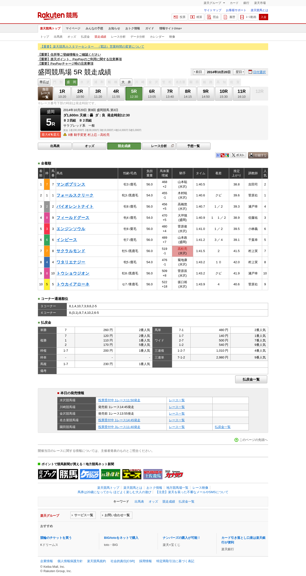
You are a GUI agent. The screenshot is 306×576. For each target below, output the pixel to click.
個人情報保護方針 (70, 561)
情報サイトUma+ (170, 28)
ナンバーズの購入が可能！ (182, 538)
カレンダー (157, 36)
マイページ (73, 28)
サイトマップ (212, 10)
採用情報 (145, 561)
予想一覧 (193, 146)
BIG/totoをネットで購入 (121, 538)
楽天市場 (260, 3)
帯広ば (44, 82)
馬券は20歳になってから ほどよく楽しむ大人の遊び (114, 492)
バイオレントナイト (75, 206)
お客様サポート (236, 10)
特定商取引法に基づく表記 (175, 561)
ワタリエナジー (70, 262)
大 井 (126, 82)
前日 (199, 72)
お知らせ (114, 28)
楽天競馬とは (259, 10)
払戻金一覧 (251, 379)
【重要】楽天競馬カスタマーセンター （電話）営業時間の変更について (92, 46)
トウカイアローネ (72, 284)
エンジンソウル (70, 229)
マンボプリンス (70, 184)
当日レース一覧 (45, 93)
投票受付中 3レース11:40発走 (119, 427)
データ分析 (137, 36)
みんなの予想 (94, 28)
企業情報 (46, 561)
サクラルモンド (70, 251)
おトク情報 (132, 28)
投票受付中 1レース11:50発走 (119, 400)
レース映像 (200, 487)
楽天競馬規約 (96, 561)
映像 (172, 36)
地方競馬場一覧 (177, 487)
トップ (44, 36)
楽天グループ (213, 3)
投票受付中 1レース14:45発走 (119, 420)
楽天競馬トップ (50, 28)
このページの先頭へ (253, 440)
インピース (66, 240)
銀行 (246, 3)
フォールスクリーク (75, 195)
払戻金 (85, 36)
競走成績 (100, 36)
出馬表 (58, 36)
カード (234, 3)
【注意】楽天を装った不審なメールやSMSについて (191, 492)
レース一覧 (177, 400)
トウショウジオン (72, 273)
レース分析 (118, 36)
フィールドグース (72, 218)
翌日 (239, 72)
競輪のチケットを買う (56, 538)
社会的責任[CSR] (123, 561)
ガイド (149, 28)
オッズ (71, 36)
